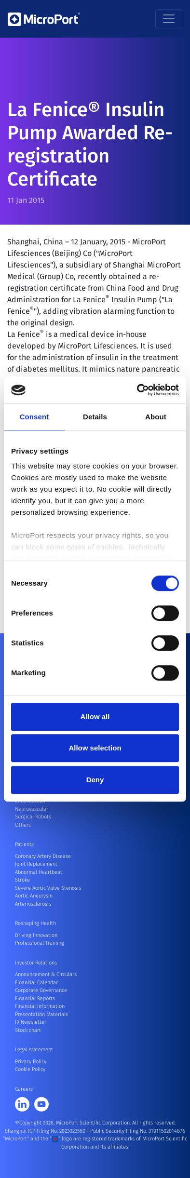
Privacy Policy (30, 1061)
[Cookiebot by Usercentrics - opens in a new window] (137, 390)
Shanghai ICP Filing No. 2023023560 (46, 1131)
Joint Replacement (36, 864)
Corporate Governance (41, 990)
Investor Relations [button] (36, 963)
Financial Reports (35, 998)
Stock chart (28, 1030)
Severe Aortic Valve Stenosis (48, 888)
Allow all (95, 716)
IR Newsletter (30, 1022)
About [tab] (155, 417)
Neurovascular (31, 809)
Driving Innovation (36, 935)
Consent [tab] (34, 417)
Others (23, 825)
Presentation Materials (41, 1014)
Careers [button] (24, 1089)
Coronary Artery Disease (43, 856)
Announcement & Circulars (46, 974)
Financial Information (40, 1006)
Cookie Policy (30, 1069)
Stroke (22, 880)
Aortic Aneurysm (34, 896)
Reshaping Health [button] (35, 923)
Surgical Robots (33, 817)
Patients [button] (24, 844)
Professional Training (39, 943)
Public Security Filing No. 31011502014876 (137, 1131)
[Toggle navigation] (168, 18)
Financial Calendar (36, 982)
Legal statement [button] (34, 1049)
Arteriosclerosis (33, 904)
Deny (95, 780)
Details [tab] (95, 417)
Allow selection (94, 748)
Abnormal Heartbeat (38, 872)
